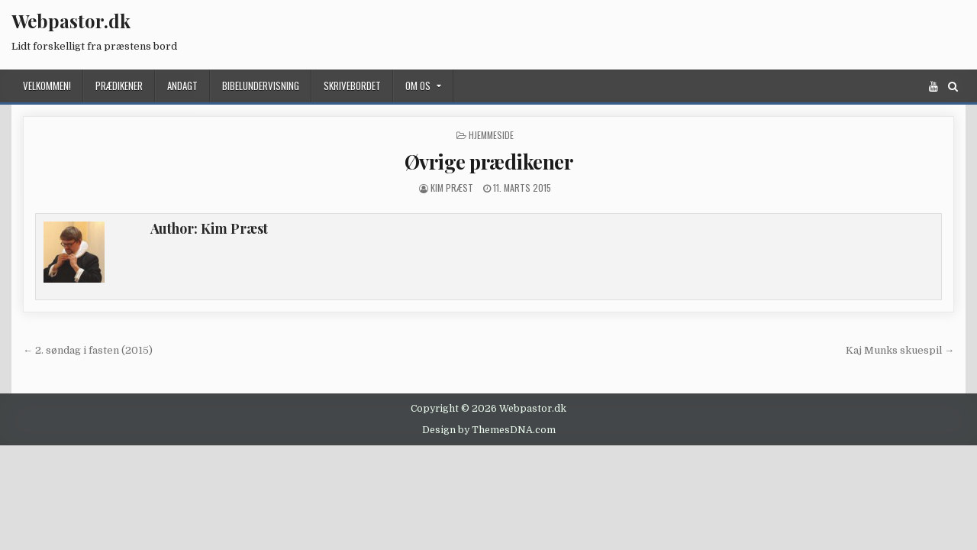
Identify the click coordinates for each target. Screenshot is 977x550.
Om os (417, 85)
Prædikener (119, 85)
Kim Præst (451, 187)
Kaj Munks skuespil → (900, 350)
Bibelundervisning (260, 85)
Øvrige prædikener (489, 161)
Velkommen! (47, 85)
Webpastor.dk (71, 20)
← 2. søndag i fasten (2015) (88, 350)
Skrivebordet (352, 85)
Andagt (182, 85)
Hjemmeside (491, 134)
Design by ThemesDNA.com (489, 430)
